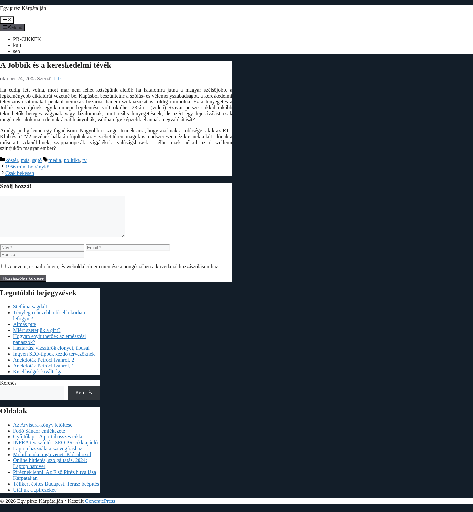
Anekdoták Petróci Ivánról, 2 (43, 367)
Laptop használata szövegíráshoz (47, 456)
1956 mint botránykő (27, 166)
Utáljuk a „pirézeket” (35, 498)
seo (16, 51)
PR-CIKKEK (27, 39)
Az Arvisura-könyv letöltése (42, 432)
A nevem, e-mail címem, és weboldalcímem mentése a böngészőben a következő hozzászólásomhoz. (113, 274)
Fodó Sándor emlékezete (39, 438)
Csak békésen (19, 173)
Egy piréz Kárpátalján (23, 8)
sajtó (37, 160)
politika (72, 160)
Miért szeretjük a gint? (36, 338)
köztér (11, 160)
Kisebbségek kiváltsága (38, 379)
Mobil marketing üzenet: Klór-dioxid (52, 462)
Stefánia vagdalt (30, 314)
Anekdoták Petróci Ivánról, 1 (43, 373)
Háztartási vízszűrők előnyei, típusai (51, 356)
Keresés (8, 390)
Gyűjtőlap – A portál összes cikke (48, 444)
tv (84, 160)
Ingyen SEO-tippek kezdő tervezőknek (54, 362)
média (54, 160)
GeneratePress (100, 509)
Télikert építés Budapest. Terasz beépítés (56, 492)
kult (17, 45)
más (25, 160)
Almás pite (24, 332)
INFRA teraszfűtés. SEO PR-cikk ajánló (55, 450)
